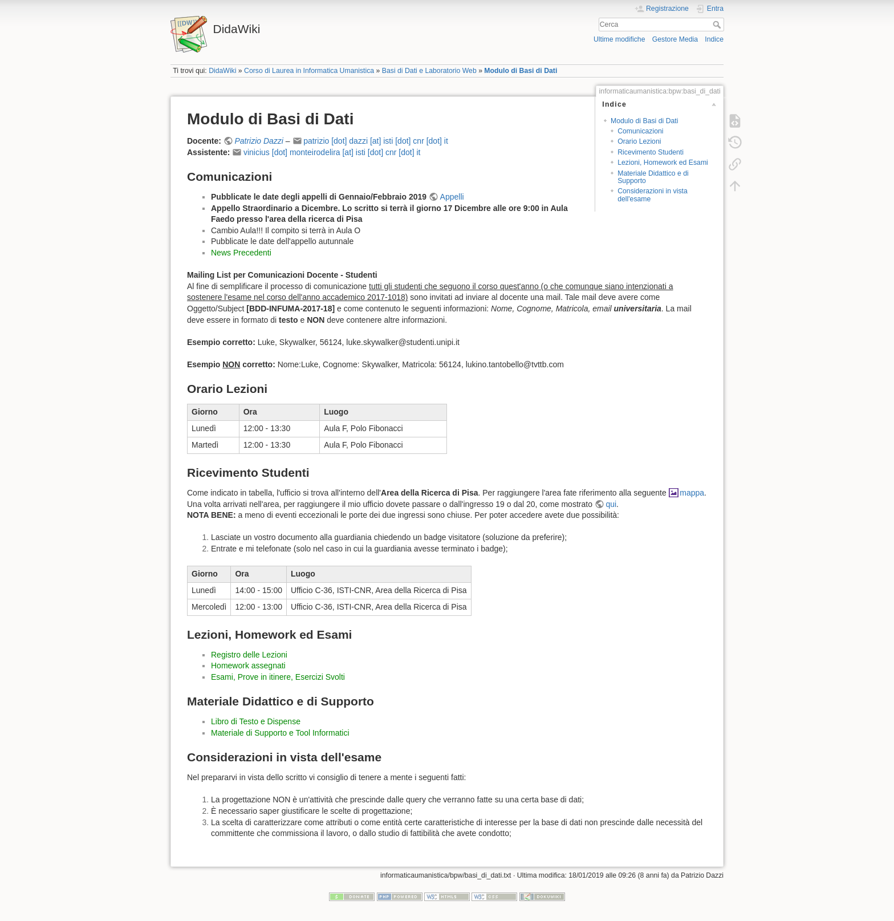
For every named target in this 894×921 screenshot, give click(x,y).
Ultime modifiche (619, 39)
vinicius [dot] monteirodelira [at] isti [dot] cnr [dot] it (331, 152)
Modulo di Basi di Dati (520, 71)
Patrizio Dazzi (258, 140)
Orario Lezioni (639, 141)
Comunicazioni (640, 131)
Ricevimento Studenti (650, 152)
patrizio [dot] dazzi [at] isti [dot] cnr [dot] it (375, 140)
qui (611, 504)
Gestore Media (675, 39)
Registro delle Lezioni (249, 654)
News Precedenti (241, 252)
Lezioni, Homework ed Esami (662, 163)
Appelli (452, 196)
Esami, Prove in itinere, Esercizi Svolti (278, 676)
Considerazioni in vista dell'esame (652, 194)
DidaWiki (222, 71)
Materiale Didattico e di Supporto (653, 177)
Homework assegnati (248, 665)
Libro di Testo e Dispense (255, 721)
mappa (692, 492)
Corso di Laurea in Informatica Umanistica (309, 71)
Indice (714, 39)
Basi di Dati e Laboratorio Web (429, 71)
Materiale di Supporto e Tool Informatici (280, 732)
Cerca (718, 25)
